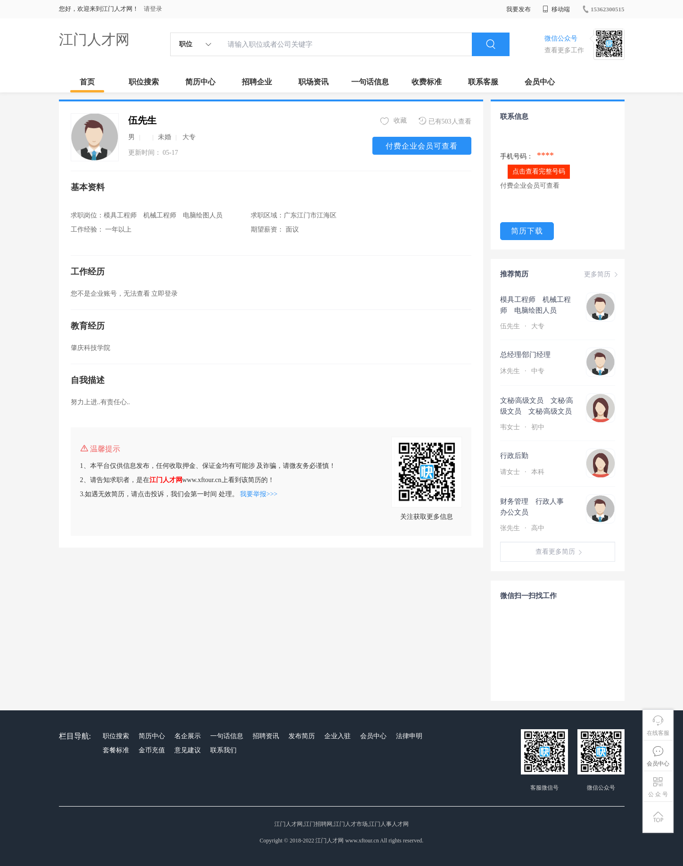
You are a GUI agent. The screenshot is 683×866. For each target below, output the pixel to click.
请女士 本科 (522, 471)
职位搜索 (144, 82)
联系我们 (223, 750)
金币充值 (152, 750)
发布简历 (301, 736)
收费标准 (426, 82)
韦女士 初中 (523, 427)
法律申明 (409, 736)
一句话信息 (370, 82)
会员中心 (540, 82)
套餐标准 (116, 750)
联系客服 (483, 82)
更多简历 (602, 274)
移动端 (556, 9)
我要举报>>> (259, 494)
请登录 (153, 8)
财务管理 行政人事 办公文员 (535, 507)
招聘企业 (257, 82)
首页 (87, 82)
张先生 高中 (523, 528)
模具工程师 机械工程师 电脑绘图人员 (535, 305)
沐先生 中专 (523, 371)
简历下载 (527, 231)
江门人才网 (94, 39)
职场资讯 (313, 82)
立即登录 (164, 293)
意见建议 (187, 750)
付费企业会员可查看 (422, 146)
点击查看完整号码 (538, 171)
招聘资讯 (266, 736)
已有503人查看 (445, 121)
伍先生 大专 (523, 326)
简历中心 (200, 82)
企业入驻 (337, 736)
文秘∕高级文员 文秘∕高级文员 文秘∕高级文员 (537, 406)
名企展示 (187, 736)
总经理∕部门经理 (533, 354)
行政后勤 (514, 455)
